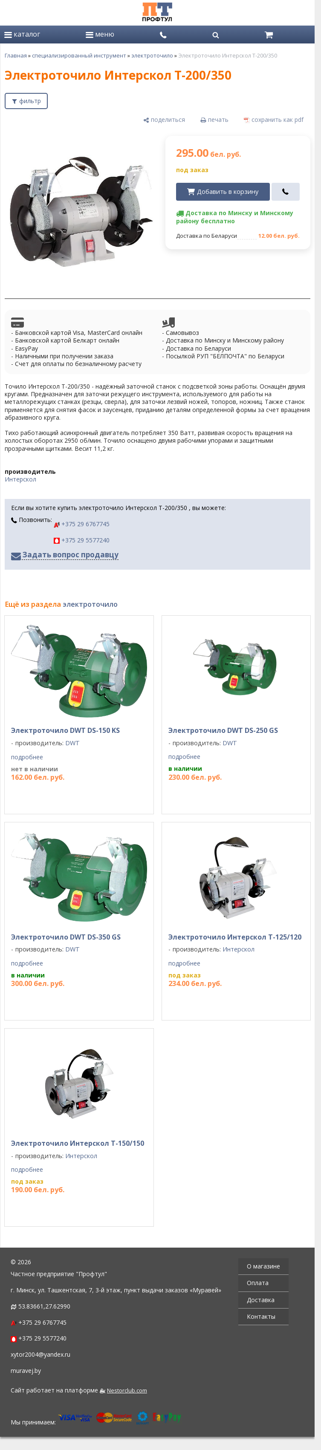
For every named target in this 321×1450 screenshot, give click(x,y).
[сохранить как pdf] (273, 119)
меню (100, 34)
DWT (72, 743)
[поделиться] (164, 119)
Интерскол (20, 479)
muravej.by (26, 1370)
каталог (22, 34)
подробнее (27, 757)
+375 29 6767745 (82, 524)
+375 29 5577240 (82, 540)
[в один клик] (286, 192)
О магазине (263, 1266)
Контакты (261, 1316)
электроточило (152, 55)
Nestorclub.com (127, 1390)
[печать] (214, 119)
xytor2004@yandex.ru (40, 1354)
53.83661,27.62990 (44, 1306)
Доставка (261, 1300)
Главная (16, 55)
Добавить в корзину (227, 191)
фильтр (30, 101)
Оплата (258, 1283)
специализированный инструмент (79, 55)
